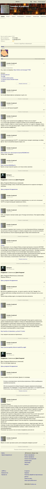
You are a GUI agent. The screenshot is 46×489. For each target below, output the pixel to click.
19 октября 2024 (11, 269)
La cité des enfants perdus (7, 78)
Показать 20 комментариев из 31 (23, 395)
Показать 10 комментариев (22, 131)
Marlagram (9, 175)
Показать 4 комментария (23, 170)
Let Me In (3, 81)
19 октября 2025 (11, 176)
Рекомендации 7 (20, 16)
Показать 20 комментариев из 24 (23, 263)
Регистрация (41, 1)
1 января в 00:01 (9, 104)
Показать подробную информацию (23, 43)
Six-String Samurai (5, 74)
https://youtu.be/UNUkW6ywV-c (8, 165)
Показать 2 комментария (23, 338)
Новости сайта (28, 478)
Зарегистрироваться (7, 455)
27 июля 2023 (9, 374)
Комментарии (36, 16)
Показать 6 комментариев (23, 300)
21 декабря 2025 (9, 136)
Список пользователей (30, 458)
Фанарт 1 (8, 16)
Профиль (3, 16)
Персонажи (27, 462)
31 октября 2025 (9, 162)
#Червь (3, 245)
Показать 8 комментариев (23, 433)
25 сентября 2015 (11, 64)
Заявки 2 (14, 16)
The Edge (3, 76)
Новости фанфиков (29, 455)
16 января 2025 (9, 226)
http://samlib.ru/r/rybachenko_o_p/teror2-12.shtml (13, 331)
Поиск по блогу (38, 58)
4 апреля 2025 (9, 211)
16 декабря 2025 (9, 149)
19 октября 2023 (11, 355)
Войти (3, 453)
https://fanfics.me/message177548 (22, 70)
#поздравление (14, 189)
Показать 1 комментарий (23, 98)
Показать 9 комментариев (23, 236)
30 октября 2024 (9, 242)
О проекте (27, 471)
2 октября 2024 (9, 288)
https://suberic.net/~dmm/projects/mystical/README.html (15, 152)
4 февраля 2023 (9, 401)
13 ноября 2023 (9, 344)
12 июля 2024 (9, 305)
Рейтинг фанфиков (29, 456)
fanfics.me (33, 484)
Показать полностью (23, 83)
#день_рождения (5, 189)
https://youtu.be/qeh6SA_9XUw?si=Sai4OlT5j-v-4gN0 (13, 347)
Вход (35, 1)
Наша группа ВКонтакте (31, 480)
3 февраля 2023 (9, 439)
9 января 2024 (9, 316)
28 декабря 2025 (9, 117)
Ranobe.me (4, 474)
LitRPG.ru (4, 471)
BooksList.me (5, 472)
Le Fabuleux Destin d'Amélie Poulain (9, 79)
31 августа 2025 (9, 197)
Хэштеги (43, 58)
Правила (27, 472)
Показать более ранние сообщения (23, 449)
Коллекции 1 (28, 16)
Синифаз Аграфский (19, 6)
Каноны (27, 464)
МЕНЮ (18, 1)
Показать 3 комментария (23, 111)
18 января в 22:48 (9, 91)
